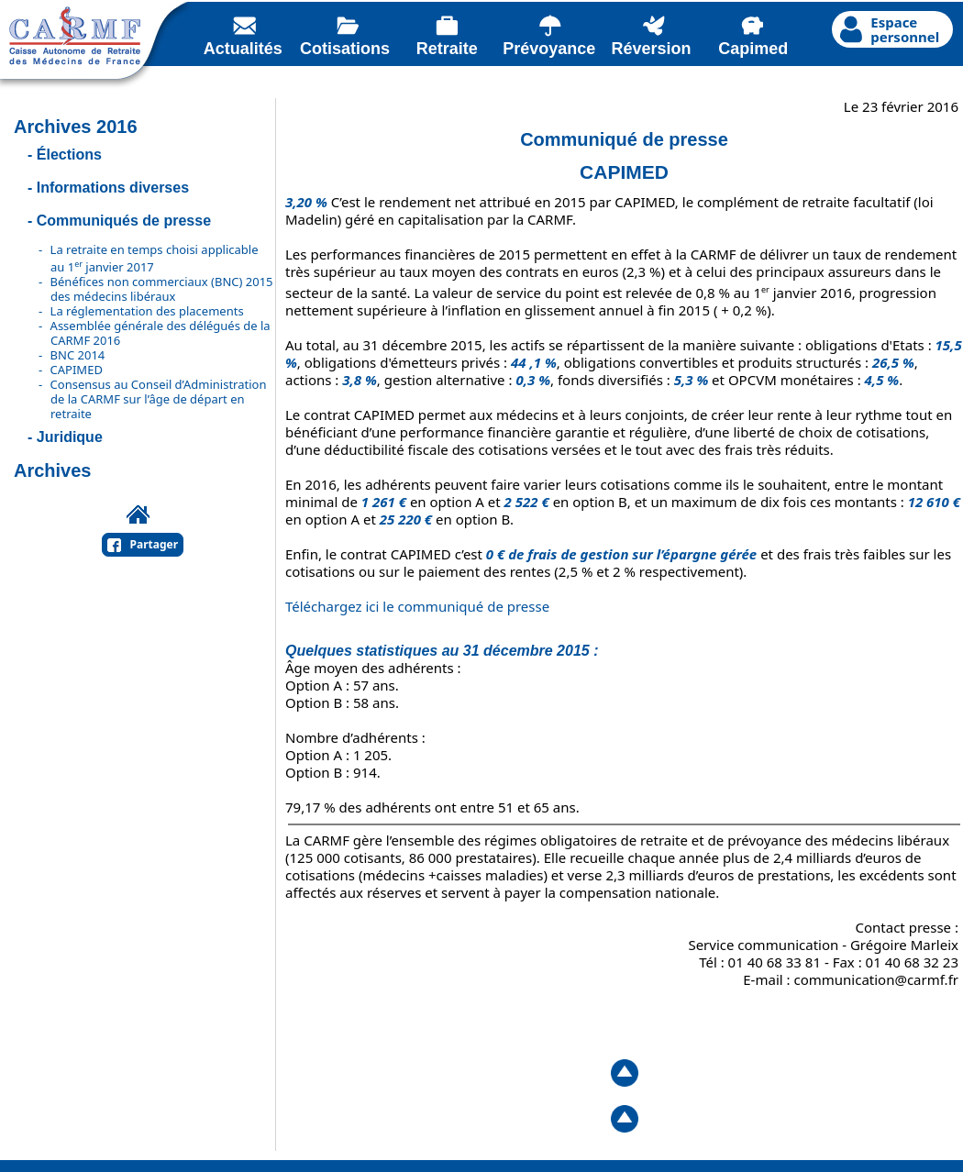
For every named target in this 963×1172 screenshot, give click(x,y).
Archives (53, 470)
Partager (154, 544)
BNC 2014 (77, 355)
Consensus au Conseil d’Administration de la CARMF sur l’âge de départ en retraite (158, 399)
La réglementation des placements (147, 311)
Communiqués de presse (124, 220)
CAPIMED (76, 369)
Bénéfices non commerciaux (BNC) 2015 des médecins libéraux (161, 288)
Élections (69, 154)
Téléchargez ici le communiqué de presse (417, 606)
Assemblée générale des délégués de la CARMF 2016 (160, 332)
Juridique (70, 437)
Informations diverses (113, 187)
